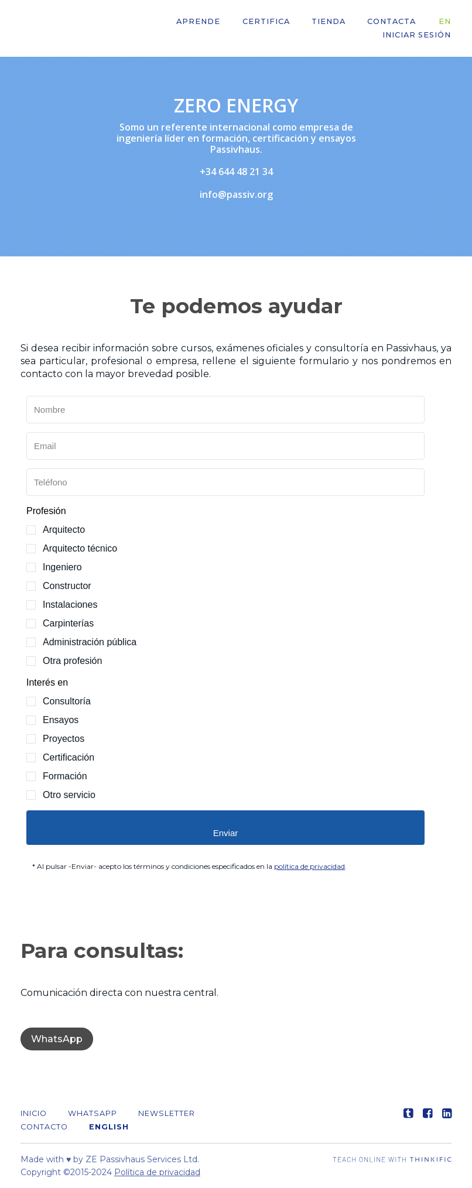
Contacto (44, 1126)
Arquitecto (64, 530)
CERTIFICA (269, 22)
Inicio (33, 1113)
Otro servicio (69, 795)
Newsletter (166, 1113)
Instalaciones (70, 605)
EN (445, 22)
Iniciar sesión (417, 35)
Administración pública (89, 642)
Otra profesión (72, 661)
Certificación (68, 757)
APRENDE (203, 22)
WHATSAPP (92, 1113)
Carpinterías (68, 623)
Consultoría (67, 701)
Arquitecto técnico (80, 548)
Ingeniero (62, 567)
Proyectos (63, 739)
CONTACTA (394, 22)
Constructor (67, 586)
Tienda (331, 22)
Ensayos (60, 720)
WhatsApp (57, 1039)
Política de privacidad (157, 1172)
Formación (65, 776)
